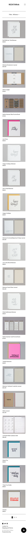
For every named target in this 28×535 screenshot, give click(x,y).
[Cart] (23, 530)
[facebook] (2, 523)
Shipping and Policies (7, 528)
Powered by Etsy (6, 532)
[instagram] (7, 523)
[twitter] (5, 523)
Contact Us (5, 526)
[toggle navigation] (25, 4)
